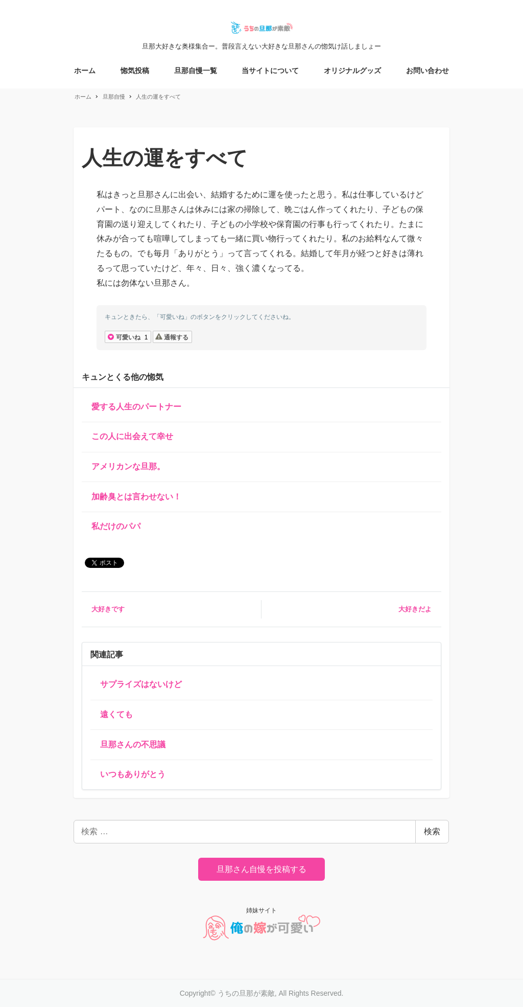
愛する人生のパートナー (136, 406)
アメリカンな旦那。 (128, 466)
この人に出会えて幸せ (132, 436)
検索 (432, 831)
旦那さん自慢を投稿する (261, 869)
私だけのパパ (115, 526)
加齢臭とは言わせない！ (136, 496)
